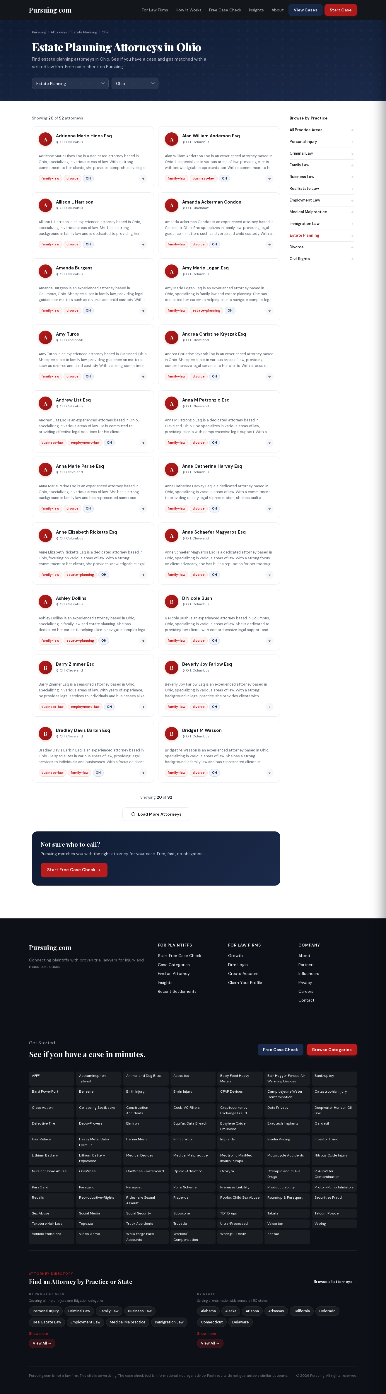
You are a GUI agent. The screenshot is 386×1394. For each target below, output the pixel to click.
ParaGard (40, 1187)
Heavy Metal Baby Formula (94, 1142)
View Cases (305, 10)
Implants (227, 1139)
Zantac (273, 1234)
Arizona (252, 1311)
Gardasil (322, 1123)
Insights (256, 10)
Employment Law (322, 200)
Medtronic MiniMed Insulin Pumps (236, 1158)
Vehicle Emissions (46, 1234)
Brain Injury (182, 1091)
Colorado (327, 1311)
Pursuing (39, 32)
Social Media (89, 1213)
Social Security (138, 1213)
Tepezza (86, 1224)
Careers (305, 991)
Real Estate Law (322, 188)
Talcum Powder (327, 1213)
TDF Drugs (228, 1213)
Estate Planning (84, 32)
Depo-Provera (91, 1123)
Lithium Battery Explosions (92, 1158)
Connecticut (212, 1322)
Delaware (240, 1322)
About (277, 10)
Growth (235, 956)
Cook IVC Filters (186, 1108)
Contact (306, 1000)
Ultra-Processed (234, 1224)
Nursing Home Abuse (49, 1171)
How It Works (188, 10)
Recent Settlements (177, 991)
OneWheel (87, 1171)
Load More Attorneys (156, 814)
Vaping (320, 1224)
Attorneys (59, 32)
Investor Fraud (327, 1139)
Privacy (305, 982)
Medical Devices (139, 1155)
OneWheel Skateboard (145, 1171)
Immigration (183, 1139)
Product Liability (281, 1187)
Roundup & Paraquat (285, 1197)
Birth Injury (135, 1091)
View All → (42, 1343)
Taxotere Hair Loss (47, 1224)
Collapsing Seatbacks (97, 1108)
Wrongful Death (233, 1234)
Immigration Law (322, 223)
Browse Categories (332, 1050)
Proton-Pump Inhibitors (334, 1187)
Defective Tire (43, 1123)
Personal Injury (322, 141)
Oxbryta (227, 1171)
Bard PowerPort (45, 1091)
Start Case (341, 10)
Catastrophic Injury (331, 1091)
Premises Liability (235, 1187)
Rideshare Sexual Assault (140, 1200)
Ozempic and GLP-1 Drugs (283, 1174)
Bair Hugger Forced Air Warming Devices (286, 1079)
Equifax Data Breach (190, 1123)
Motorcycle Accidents (285, 1155)
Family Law (322, 165)
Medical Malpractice (322, 212)
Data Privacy (277, 1108)
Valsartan (275, 1224)
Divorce (322, 247)
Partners (306, 965)
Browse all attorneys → (335, 1281)
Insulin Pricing (278, 1139)
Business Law (322, 177)
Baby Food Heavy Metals (234, 1079)
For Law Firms (155, 10)
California (301, 1311)
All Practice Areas (322, 130)
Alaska (230, 1311)
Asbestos (181, 1076)
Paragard (87, 1187)
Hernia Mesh (136, 1139)
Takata (273, 1213)
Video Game (89, 1234)
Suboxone (181, 1213)
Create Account (243, 973)
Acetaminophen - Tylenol (93, 1079)
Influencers (308, 973)
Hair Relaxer (42, 1139)
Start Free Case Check (74, 870)
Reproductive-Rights (96, 1197)
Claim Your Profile (245, 982)
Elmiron (132, 1123)
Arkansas (276, 1311)
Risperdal (181, 1197)
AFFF (36, 1076)
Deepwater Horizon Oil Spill (333, 1111)
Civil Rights (322, 259)
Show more (38, 1334)
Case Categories (174, 965)
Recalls (38, 1197)
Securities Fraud (328, 1197)
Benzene (86, 1091)
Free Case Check (225, 10)
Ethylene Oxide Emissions (232, 1126)
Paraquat (134, 1187)
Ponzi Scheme (185, 1187)
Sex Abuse (40, 1213)
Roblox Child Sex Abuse (239, 1197)
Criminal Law (322, 153)
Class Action (42, 1108)
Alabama (208, 1311)
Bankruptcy (324, 1076)
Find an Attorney (174, 973)
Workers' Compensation (185, 1237)
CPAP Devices (231, 1091)
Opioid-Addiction (188, 1171)
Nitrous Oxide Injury (331, 1155)
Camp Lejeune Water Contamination (285, 1094)
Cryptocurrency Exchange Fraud (233, 1111)
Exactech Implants (282, 1123)
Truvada (180, 1224)
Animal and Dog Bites (144, 1076)
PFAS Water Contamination (327, 1174)
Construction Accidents (137, 1111)
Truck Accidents (139, 1224)
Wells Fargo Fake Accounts (140, 1237)
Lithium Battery (45, 1155)
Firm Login (238, 965)
